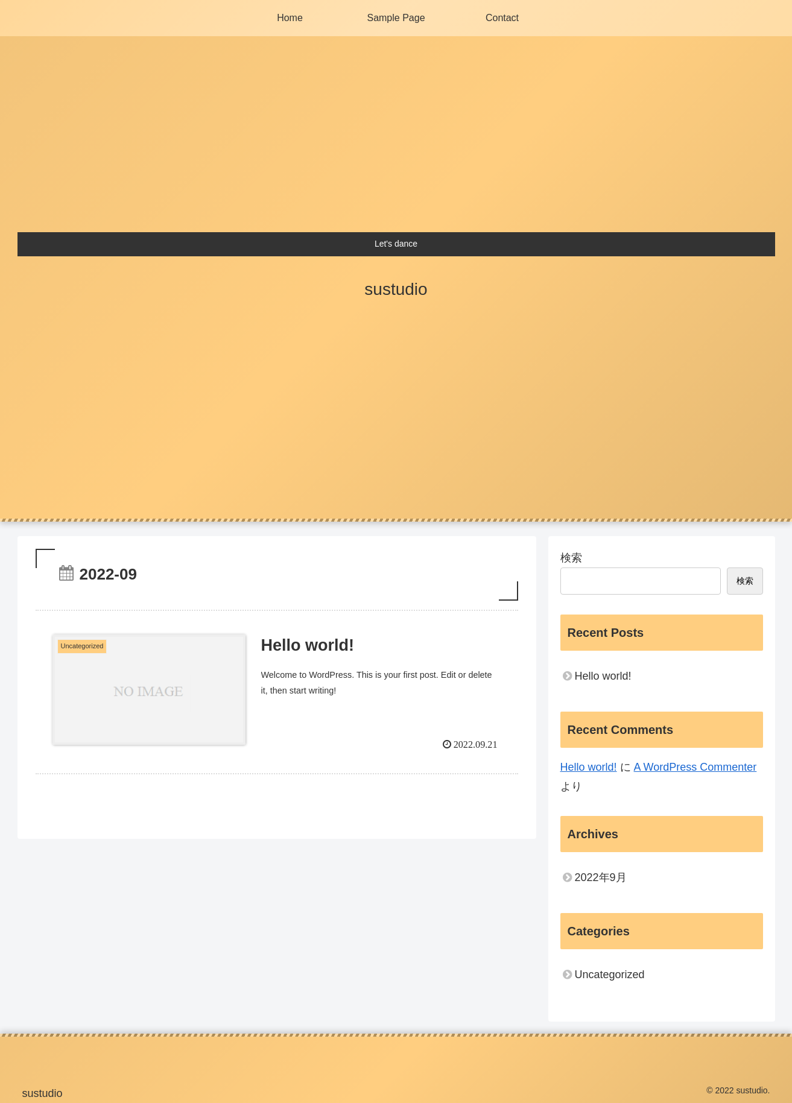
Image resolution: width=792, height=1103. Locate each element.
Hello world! (603, 676)
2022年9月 (601, 877)
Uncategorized (610, 975)
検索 (571, 558)
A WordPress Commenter (695, 767)
